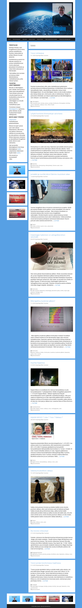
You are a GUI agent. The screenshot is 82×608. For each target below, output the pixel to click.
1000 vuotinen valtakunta (38, 290)
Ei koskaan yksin (36, 103)
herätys (43, 103)
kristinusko (47, 352)
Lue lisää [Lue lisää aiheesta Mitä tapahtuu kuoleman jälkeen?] (67, 347)
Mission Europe (40, 39)
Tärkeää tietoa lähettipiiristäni (64, 39)
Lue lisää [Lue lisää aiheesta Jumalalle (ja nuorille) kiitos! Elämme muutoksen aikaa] (56, 220)
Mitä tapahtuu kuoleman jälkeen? (43, 301)
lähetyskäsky (49, 165)
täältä (18, 153)
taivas (32, 354)
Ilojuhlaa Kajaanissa (38, 363)
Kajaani (38, 408)
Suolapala (34, 584)
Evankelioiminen (36, 407)
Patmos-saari (56, 165)
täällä (19, 149)
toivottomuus (34, 588)
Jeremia (44, 554)
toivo (46, 104)
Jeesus (46, 103)
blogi (33, 554)
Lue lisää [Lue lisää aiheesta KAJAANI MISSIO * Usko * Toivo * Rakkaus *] (61, 456)
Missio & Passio (32, 39)
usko (60, 408)
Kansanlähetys (43, 462)
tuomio (39, 354)
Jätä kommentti (36, 106)
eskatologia (48, 290)
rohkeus (67, 554)
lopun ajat (66, 290)
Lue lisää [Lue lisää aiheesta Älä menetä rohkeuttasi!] (47, 549)
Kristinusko (35, 289)
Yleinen (34, 224)
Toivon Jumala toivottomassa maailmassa (46, 563)
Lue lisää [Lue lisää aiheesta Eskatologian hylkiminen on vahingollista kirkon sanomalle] (57, 285)
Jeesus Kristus (38, 554)
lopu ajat (59, 586)
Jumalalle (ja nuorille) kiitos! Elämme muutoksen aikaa (50, 174)
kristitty (54, 586)
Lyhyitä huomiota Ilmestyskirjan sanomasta (46, 113)
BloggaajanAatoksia (37, 552)
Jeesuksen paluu (56, 290)
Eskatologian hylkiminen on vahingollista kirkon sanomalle (48, 236)
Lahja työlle (25, 39)
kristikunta (55, 103)
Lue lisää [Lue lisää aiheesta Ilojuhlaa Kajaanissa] (34, 403)
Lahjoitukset (12, 119)
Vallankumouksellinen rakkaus (42, 471)
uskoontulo (50, 226)
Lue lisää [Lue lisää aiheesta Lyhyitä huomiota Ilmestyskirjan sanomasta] (34, 160)
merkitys (68, 103)
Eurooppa (40, 586)
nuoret (42, 226)
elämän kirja (35, 165)
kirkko (62, 290)
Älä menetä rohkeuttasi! (39, 531)
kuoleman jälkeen (59, 352)
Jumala (50, 103)
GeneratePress (47, 606)
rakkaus (42, 104)
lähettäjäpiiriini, (13, 109)
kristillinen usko (55, 554)
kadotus (38, 352)
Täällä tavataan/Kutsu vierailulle (51, 39)
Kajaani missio (35, 462)
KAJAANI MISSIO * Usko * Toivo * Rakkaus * (47, 417)
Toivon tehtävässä (37, 53)
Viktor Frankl (51, 104)
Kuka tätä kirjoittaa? (16, 39)
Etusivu (9, 39)
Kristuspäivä (62, 103)
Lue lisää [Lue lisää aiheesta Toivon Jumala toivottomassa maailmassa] (45, 581)
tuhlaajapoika (55, 408)
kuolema (52, 352)
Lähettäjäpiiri (35, 101)
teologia (38, 292)
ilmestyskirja (42, 165)
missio (32, 104)
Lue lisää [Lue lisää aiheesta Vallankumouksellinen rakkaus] (66, 516)
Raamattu (36, 104)
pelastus (33, 292)
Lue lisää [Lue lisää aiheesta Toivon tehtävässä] (52, 98)
